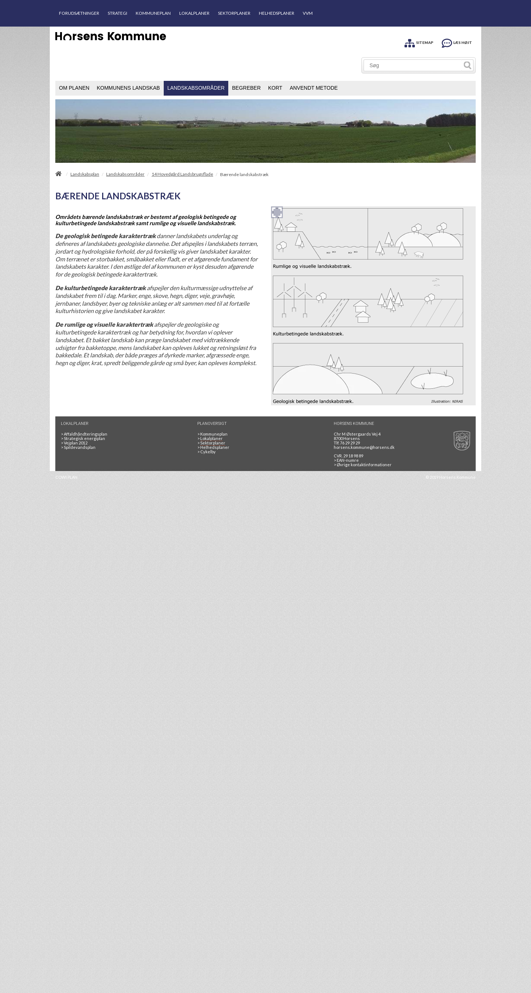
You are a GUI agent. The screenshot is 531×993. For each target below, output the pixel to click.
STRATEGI (117, 13)
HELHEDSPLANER (276, 13)
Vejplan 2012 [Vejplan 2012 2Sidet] (74, 442)
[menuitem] (74, 88)
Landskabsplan (84, 174)
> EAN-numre (346, 460)
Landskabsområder (125, 174)
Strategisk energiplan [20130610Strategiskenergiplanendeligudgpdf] (83, 438)
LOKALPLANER (194, 13)
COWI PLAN (66, 477)
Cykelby (206, 451)
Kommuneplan (212, 434)
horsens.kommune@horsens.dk (364, 447)
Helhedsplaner (213, 447)
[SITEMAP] (419, 41)
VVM (308, 13)
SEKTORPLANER (234, 13)
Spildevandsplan (78, 447)
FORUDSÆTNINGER (79, 13)
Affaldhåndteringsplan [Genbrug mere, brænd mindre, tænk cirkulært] (84, 434)
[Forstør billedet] (277, 212)
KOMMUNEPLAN (153, 13)
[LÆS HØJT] (457, 41)
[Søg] (413, 65)
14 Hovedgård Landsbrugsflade (182, 174)
